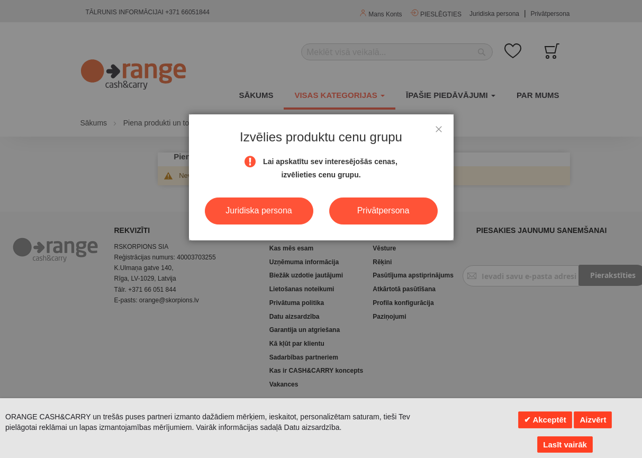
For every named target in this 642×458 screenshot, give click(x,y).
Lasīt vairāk (565, 444)
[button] (439, 129)
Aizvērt (593, 419)
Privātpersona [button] (383, 210)
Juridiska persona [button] (258, 210)
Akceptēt (548, 419)
